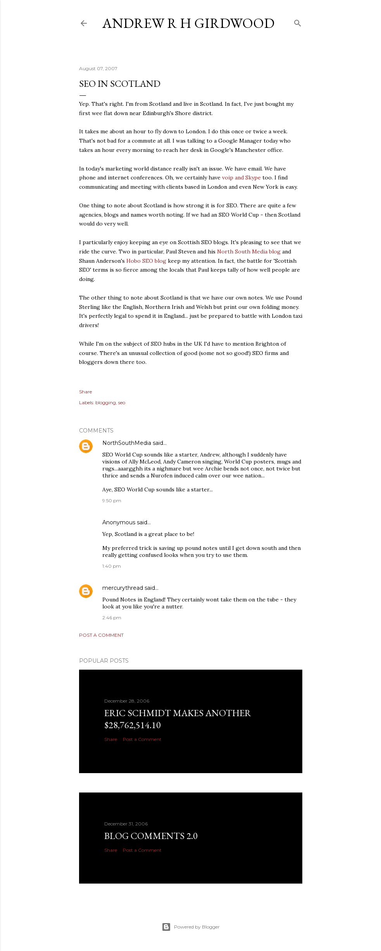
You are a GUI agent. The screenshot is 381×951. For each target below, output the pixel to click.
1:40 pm (111, 566)
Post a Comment (101, 635)
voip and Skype (241, 177)
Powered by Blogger (191, 927)
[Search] (297, 21)
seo (121, 402)
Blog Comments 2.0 (151, 836)
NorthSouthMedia (126, 442)
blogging (105, 402)
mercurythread (122, 587)
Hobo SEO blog (146, 260)
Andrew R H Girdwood (188, 23)
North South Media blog (249, 251)
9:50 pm (111, 500)
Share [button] (85, 392)
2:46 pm (111, 617)
